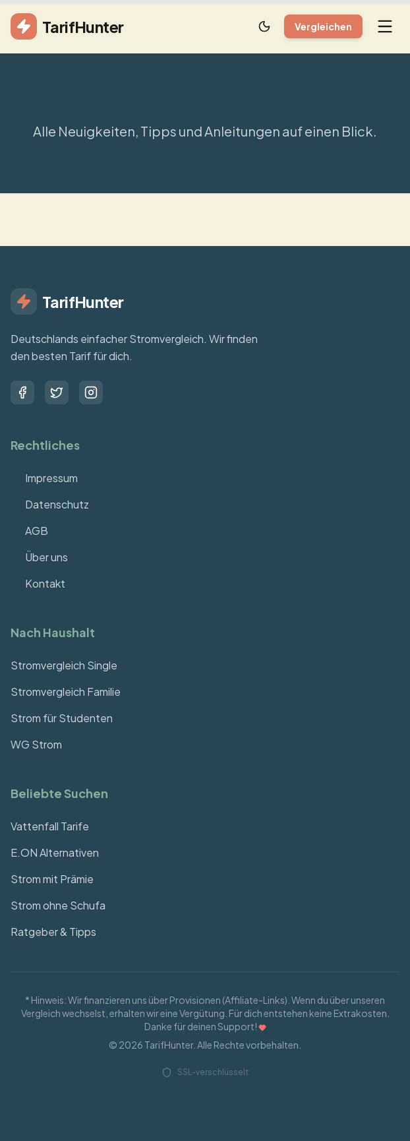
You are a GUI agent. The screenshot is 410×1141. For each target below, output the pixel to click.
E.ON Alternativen (55, 852)
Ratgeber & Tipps (53, 932)
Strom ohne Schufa (58, 905)
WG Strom (36, 744)
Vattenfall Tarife (50, 826)
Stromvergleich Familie (66, 691)
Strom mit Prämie (52, 879)
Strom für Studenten (62, 718)
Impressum (44, 478)
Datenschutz (50, 504)
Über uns (39, 557)
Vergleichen (323, 26)
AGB (29, 531)
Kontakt (38, 583)
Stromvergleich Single (64, 665)
